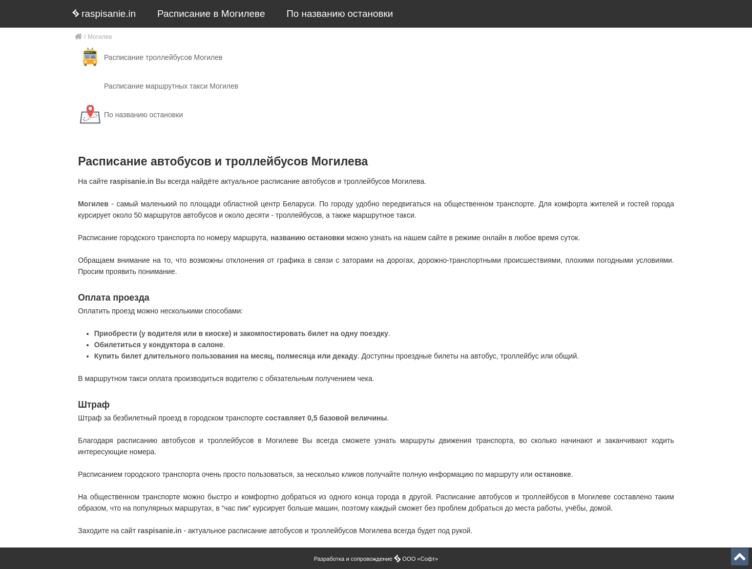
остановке (553, 474)
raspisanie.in (104, 13)
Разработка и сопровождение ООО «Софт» (376, 559)
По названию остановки (339, 13)
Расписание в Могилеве (211, 13)
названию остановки (307, 238)
